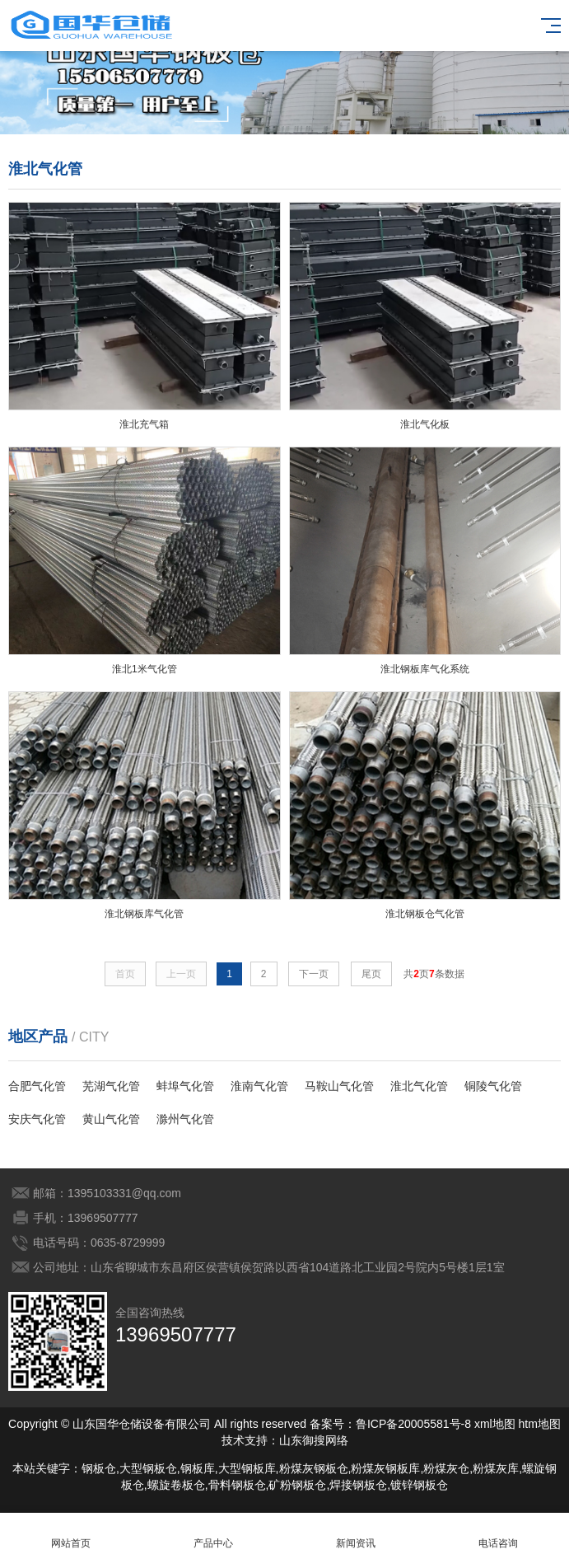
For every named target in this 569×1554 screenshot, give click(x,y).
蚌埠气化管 (185, 1086)
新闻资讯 (356, 1534)
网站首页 (71, 1534)
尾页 (371, 974)
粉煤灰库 (496, 1468)
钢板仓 (99, 1468)
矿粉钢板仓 (297, 1484)
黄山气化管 (111, 1119)
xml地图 (494, 1423)
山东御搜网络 (313, 1440)
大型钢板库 (247, 1468)
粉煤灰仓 (446, 1468)
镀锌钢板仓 (419, 1484)
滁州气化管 (185, 1119)
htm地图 (540, 1423)
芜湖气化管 (111, 1086)
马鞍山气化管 (339, 1086)
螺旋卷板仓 (176, 1484)
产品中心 (213, 1534)
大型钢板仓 (148, 1468)
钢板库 (197, 1468)
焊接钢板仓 (358, 1484)
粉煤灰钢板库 (385, 1468)
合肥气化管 (37, 1086)
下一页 (314, 974)
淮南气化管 (259, 1086)
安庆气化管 (37, 1119)
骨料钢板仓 (237, 1484)
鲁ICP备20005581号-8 (413, 1423)
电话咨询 (498, 1534)
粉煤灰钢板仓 (313, 1468)
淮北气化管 (419, 1086)
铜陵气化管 (493, 1086)
